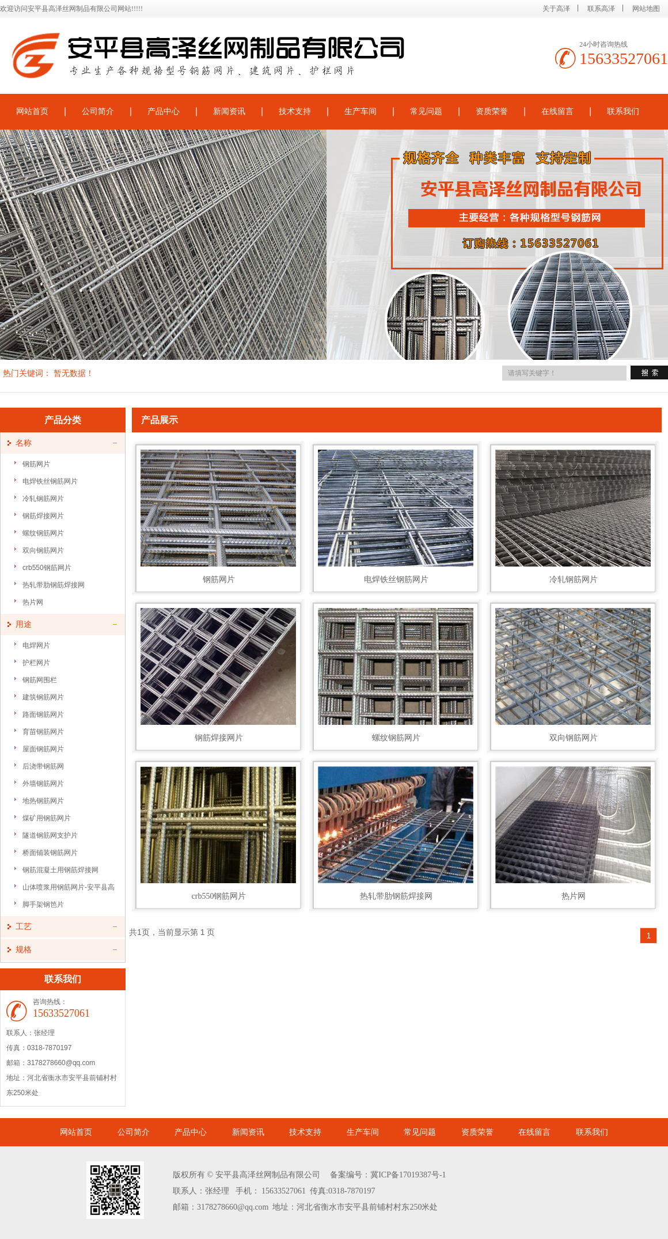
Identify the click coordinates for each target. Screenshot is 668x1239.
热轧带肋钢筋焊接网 (53, 585)
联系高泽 (601, 9)
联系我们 (623, 111)
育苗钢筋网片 (43, 732)
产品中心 (163, 111)
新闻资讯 (229, 111)
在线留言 (557, 111)
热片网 (32, 602)
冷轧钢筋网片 (43, 499)
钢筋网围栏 (39, 680)
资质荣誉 (492, 111)
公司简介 (98, 111)
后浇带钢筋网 (43, 766)
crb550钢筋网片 (46, 568)
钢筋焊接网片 (43, 516)
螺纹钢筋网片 (43, 533)
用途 (24, 624)
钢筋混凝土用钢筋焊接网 (60, 870)
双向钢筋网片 (43, 550)
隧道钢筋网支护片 (50, 835)
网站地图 (646, 9)
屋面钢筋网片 (43, 749)
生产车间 (360, 111)
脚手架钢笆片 (43, 904)
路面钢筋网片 (43, 714)
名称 (24, 443)
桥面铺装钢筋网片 (50, 853)
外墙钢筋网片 (43, 784)
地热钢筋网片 (43, 801)
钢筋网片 (36, 464)
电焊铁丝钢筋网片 (50, 481)
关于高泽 (556, 9)
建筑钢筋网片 (43, 697)
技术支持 (295, 111)
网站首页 (76, 1132)
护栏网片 (36, 663)
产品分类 (62, 420)
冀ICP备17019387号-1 (408, 1174)
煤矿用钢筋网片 (46, 818)
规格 (24, 949)
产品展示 (159, 420)
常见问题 (426, 111)
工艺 (24, 926)
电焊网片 (36, 645)
